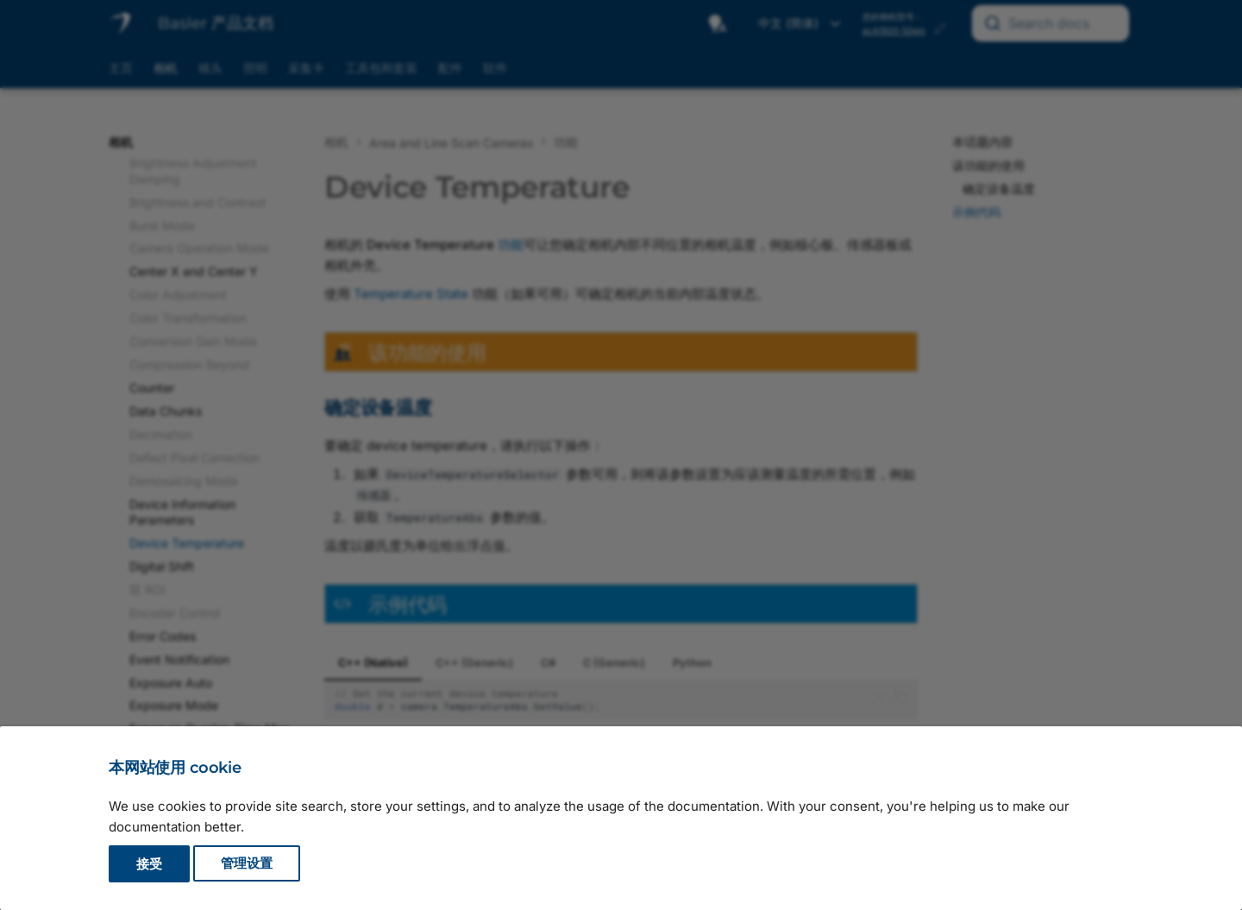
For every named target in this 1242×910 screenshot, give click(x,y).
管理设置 (247, 864)
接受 (149, 864)
